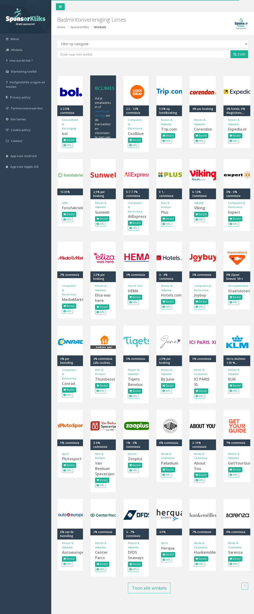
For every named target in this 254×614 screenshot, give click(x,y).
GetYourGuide (237, 463)
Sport (65, 453)
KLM (232, 379)
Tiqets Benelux (135, 382)
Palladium (169, 463)
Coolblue (136, 133)
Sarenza (235, 552)
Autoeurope (70, 552)
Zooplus (135, 458)
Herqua (168, 548)
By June (167, 379)
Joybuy (200, 295)
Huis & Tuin (135, 285)
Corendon (203, 129)
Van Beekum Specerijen (103, 468)
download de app (102, 113)
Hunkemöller (203, 552)
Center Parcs (101, 555)
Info (67, 145)
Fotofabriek (70, 207)
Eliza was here (103, 298)
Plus (164, 212)
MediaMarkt (70, 299)
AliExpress (136, 216)
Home (61, 27)
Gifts (65, 203)
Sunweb (102, 212)
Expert (234, 212)
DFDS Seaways (136, 555)
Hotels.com (169, 295)
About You (200, 466)
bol (65, 133)
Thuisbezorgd (103, 379)
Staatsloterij (237, 291)
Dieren (132, 453)
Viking (199, 207)
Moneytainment (238, 285)
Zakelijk (199, 203)
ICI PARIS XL (201, 382)
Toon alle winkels (149, 588)
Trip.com (169, 129)
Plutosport (70, 458)
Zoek (239, 54)
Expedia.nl (237, 129)
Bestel (69, 140)
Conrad (68, 383)
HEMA (133, 291)
